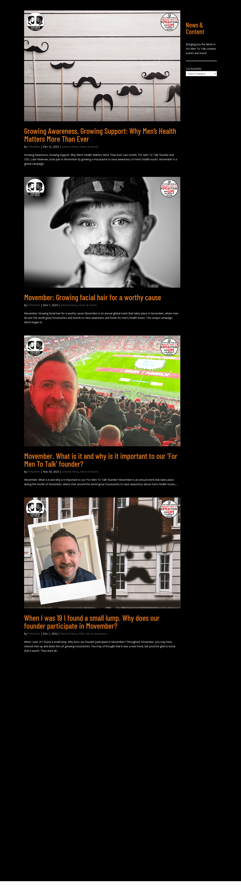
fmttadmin (34, 146)
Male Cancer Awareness (93, 633)
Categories (193, 68)
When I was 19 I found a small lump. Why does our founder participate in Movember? (92, 621)
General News (70, 146)
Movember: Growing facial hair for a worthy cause (92, 297)
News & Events (89, 146)
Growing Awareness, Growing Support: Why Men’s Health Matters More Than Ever (100, 134)
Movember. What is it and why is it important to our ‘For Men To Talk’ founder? (100, 459)
